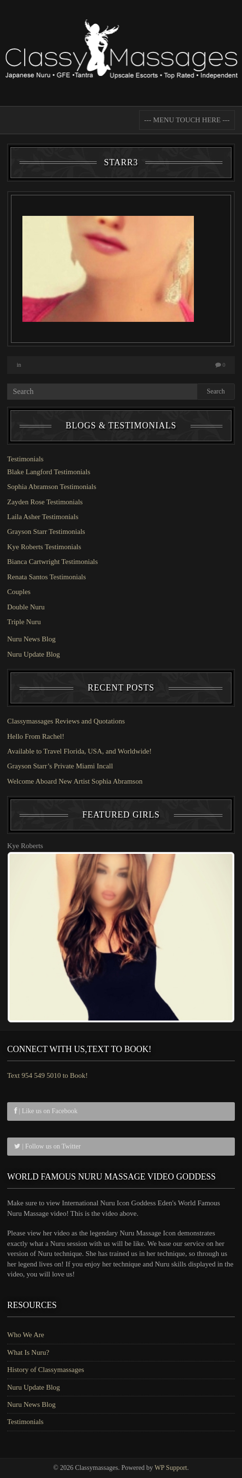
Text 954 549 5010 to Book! (47, 1075)
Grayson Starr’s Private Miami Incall (60, 766)
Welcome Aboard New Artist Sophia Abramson (74, 781)
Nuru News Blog (31, 639)
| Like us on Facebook (46, 1111)
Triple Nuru (24, 622)
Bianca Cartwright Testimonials (52, 561)
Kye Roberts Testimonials (44, 547)
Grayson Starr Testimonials (46, 531)
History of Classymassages (45, 1369)
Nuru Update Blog (33, 654)
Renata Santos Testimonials (46, 577)
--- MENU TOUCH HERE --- (187, 120)
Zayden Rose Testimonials (45, 502)
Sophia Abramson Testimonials (51, 486)
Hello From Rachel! (35, 736)
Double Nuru (26, 607)
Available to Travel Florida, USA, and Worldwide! (79, 751)
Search (216, 391)
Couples (18, 591)
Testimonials (25, 459)
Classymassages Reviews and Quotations (66, 721)
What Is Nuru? (28, 1352)
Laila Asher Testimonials (42, 517)
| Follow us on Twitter (47, 1146)
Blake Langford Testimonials (48, 472)
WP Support (170, 1467)
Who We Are (25, 1335)
